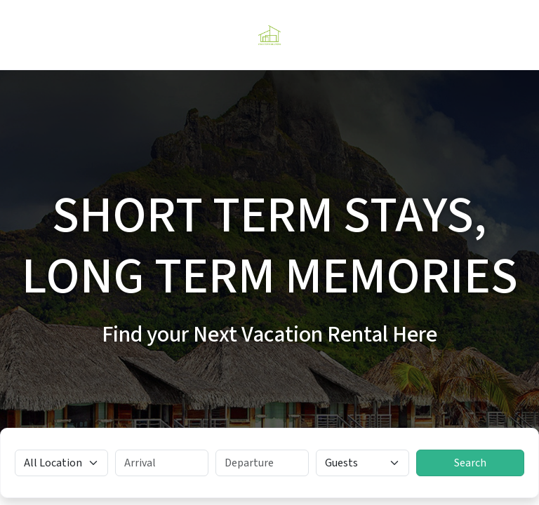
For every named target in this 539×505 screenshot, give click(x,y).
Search (470, 463)
